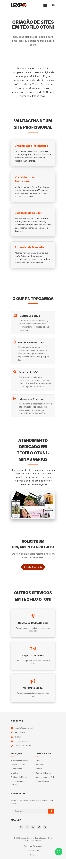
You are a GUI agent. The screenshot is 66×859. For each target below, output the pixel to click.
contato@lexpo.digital (24, 728)
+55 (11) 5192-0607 (23, 746)
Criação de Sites (18, 764)
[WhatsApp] (45, 827)
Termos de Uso (33, 851)
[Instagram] (21, 827)
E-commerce (16, 769)
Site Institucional (42, 781)
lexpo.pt (18, 737)
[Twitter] (39, 827)
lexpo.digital (20, 732)
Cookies (33, 855)
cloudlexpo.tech (21, 741)
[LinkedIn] (33, 827)
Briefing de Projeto (43, 773)
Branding (14, 773)
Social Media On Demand (18, 782)
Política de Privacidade (33, 846)
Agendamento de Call (44, 777)
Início (37, 760)
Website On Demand (19, 760)
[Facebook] (27, 827)
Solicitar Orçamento (33, 567)
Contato (38, 769)
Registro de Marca (19, 777)
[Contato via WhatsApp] (58, 851)
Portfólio (39, 764)
